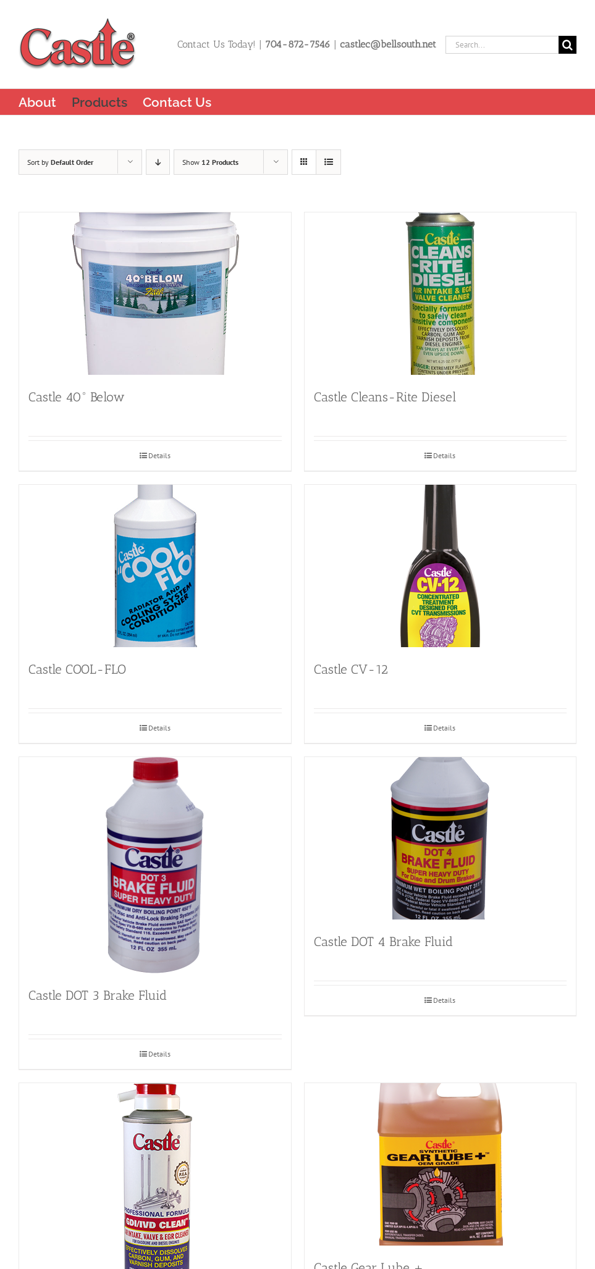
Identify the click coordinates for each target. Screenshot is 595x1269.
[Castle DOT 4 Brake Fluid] (440, 838)
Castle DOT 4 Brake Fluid (383, 941)
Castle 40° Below (76, 396)
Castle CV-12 (351, 669)
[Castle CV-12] (440, 566)
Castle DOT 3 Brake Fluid (97, 995)
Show (210, 162)
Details (159, 455)
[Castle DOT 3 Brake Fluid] (155, 865)
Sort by (60, 162)
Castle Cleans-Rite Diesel (385, 396)
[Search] (567, 45)
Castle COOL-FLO (77, 669)
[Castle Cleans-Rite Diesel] (440, 293)
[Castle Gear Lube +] (440, 1164)
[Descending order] (158, 162)
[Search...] (502, 45)
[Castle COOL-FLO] (155, 566)
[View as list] (328, 162)
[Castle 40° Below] (155, 293)
